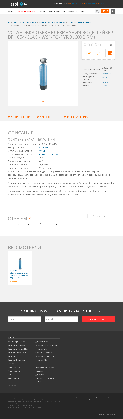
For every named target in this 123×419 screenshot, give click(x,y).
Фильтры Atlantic (42, 349)
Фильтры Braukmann (16, 360)
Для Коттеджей (41, 341)
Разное (11, 363)
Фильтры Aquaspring (16, 345)
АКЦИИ (38, 382)
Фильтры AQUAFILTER (44, 356)
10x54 (104, 78)
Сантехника (12, 385)
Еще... (83, 11)
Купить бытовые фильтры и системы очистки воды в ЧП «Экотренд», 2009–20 (89, 397)
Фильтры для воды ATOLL (46, 345)
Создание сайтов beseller (107, 414)
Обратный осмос (15, 367)
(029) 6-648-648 (76, 3)
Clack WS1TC (107, 73)
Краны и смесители (16, 382)
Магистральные (14, 378)
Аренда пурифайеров (17, 341)
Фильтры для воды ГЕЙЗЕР (19, 349)
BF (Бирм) (53, 154)
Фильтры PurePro (15, 356)
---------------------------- (45, 363)
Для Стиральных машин (45, 378)
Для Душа (39, 374)
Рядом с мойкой (14, 371)
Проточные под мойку (44, 367)
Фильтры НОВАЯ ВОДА (17, 352)
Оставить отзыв (101, 216)
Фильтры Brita (41, 360)
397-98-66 (102, 3)
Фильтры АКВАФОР (43, 352)
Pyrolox (105, 82)
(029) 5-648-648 (90, 3)
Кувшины (39, 371)
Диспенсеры (13, 374)
